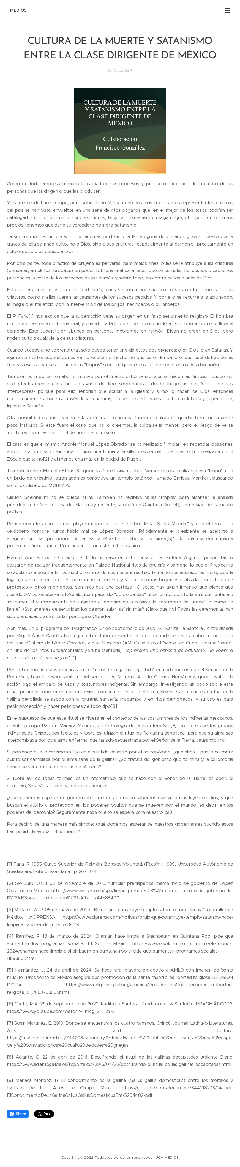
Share (18, 1114)
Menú (227, 10)
